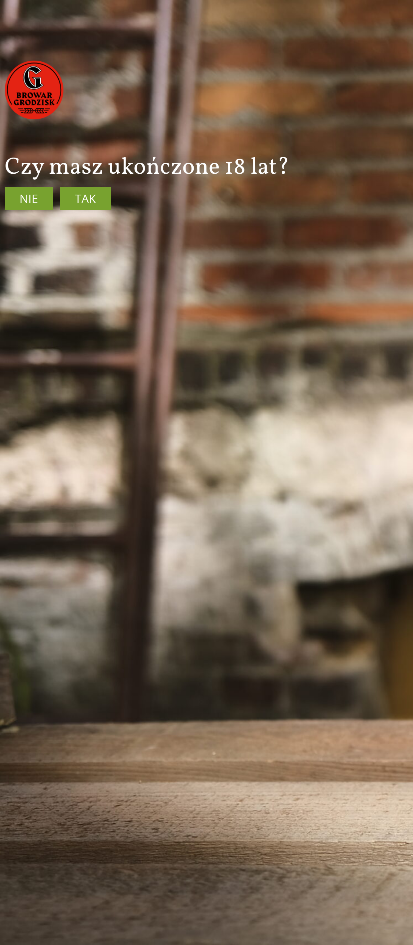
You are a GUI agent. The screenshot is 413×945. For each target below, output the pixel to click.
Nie (28, 198)
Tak (85, 198)
